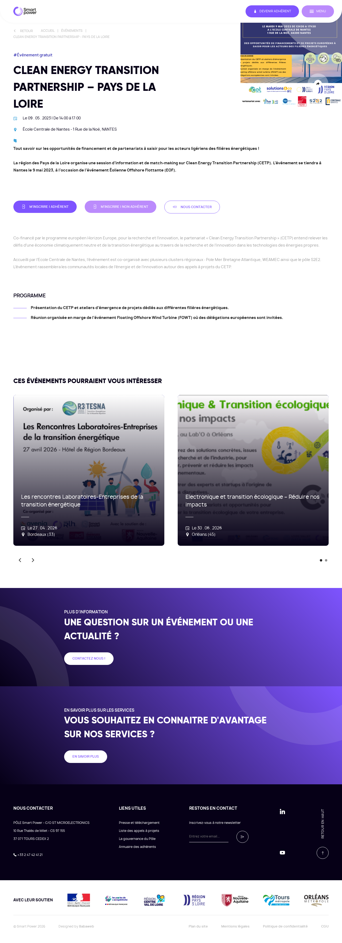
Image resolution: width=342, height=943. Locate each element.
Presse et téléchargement (139, 822)
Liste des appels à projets (139, 830)
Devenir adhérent (272, 11)
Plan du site (198, 926)
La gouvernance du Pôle (137, 838)
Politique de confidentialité (285, 926)
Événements (72, 30)
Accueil (48, 30)
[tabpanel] (82, 470)
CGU (325, 926)
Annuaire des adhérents (137, 846)
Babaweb (86, 926)
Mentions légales (235, 926)
